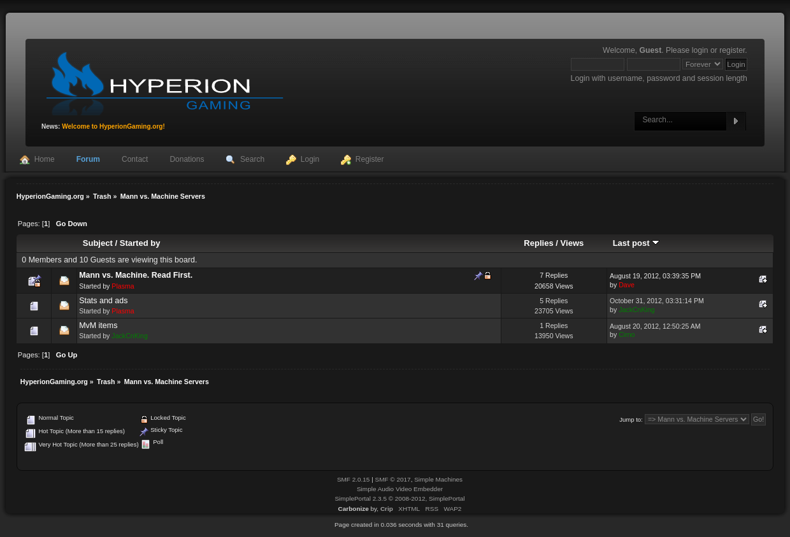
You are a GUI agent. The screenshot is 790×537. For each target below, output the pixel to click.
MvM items (98, 325)
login (700, 50)
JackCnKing (637, 309)
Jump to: (631, 419)
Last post (636, 243)
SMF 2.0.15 (353, 479)
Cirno (627, 334)
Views (572, 243)
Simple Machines (438, 479)
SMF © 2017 (393, 479)
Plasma (122, 286)
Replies (538, 243)
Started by (140, 243)
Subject (98, 243)
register (732, 50)
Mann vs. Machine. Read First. (135, 275)
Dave (627, 285)
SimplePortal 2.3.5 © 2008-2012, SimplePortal (399, 498)
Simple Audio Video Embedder (400, 488)
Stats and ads (103, 300)
